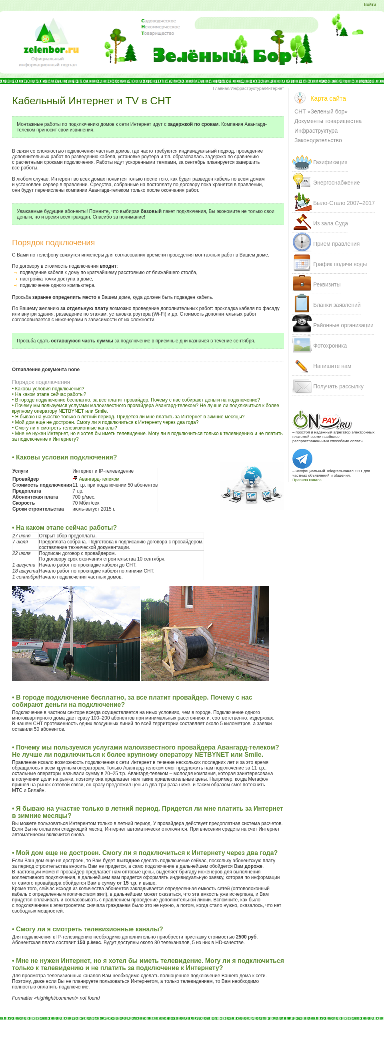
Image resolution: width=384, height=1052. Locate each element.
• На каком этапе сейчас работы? (49, 394)
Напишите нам (332, 366)
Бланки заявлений (337, 305)
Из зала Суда (330, 223)
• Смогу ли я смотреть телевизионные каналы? (64, 428)
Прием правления (336, 244)
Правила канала (307, 479)
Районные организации (343, 325)
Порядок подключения (41, 382)
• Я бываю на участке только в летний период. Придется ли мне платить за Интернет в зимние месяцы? (128, 417)
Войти (370, 4)
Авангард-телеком (95, 479)
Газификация (330, 162)
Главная (221, 88)
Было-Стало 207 (344, 203)
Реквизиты (327, 284)
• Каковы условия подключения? (48, 389)
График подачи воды (340, 264)
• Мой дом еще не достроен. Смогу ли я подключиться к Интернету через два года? (105, 422)
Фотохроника (330, 345)
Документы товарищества (328, 121)
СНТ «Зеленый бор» (321, 111)
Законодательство (318, 140)
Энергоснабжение (336, 182)
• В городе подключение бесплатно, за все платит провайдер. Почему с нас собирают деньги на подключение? (136, 400)
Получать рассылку (338, 386)
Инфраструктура (247, 88)
